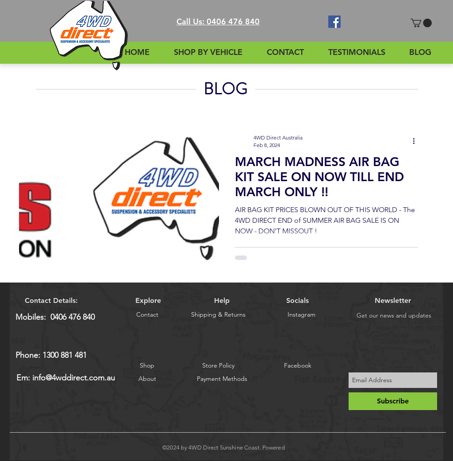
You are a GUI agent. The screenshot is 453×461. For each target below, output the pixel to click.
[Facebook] (297, 365)
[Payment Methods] (222, 379)
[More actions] (416, 141)
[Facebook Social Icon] (334, 21)
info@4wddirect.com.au (73, 378)
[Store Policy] (218, 365)
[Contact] (147, 315)
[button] (421, 23)
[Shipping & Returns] (218, 315)
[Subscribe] (393, 401)
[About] (147, 379)
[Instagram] (301, 315)
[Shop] (147, 365)
